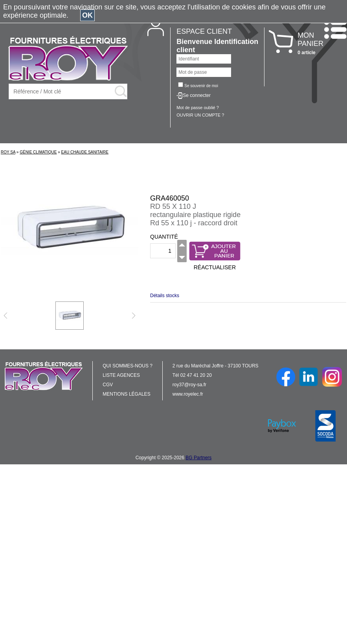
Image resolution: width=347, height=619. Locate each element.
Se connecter (197, 95)
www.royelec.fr (188, 394)
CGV (108, 384)
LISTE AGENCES (121, 375)
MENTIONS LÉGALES (126, 394)
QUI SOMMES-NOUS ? (127, 366)
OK (87, 15)
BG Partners (198, 457)
